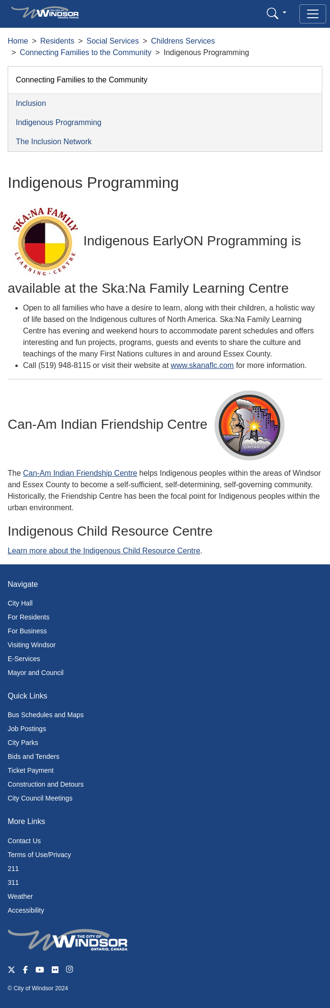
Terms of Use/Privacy (39, 855)
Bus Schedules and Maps (46, 715)
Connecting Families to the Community (85, 52)
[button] (276, 13)
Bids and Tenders (33, 756)
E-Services (24, 659)
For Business (27, 631)
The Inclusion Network (53, 141)
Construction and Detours (46, 784)
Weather (20, 896)
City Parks (23, 742)
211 (13, 868)
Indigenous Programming (59, 122)
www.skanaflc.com (202, 365)
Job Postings (27, 729)
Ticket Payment (31, 770)
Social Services (113, 41)
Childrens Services (183, 41)
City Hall (20, 603)
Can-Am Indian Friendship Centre (80, 473)
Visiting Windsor (32, 645)
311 (13, 882)
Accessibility (26, 910)
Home (18, 41)
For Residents (28, 617)
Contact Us (24, 841)
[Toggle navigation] (312, 13)
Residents (57, 41)
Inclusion (31, 103)
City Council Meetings (40, 798)
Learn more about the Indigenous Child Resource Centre (104, 551)
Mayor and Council (36, 672)
